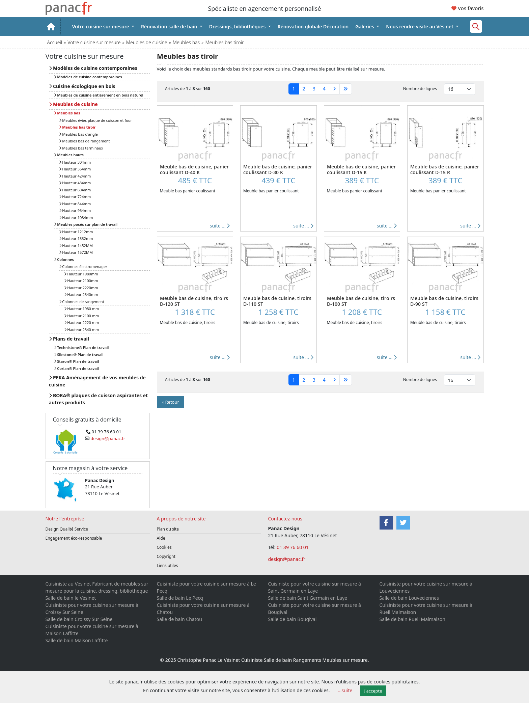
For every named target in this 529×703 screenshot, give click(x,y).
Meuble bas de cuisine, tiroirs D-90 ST (444, 301)
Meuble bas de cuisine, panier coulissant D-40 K (194, 169)
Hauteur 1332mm (76, 238)
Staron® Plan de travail (76, 361)
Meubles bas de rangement (84, 140)
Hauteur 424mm (75, 176)
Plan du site (168, 529)
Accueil (54, 42)
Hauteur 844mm (75, 203)
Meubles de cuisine (146, 42)
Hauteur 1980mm (81, 273)
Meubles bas (186, 42)
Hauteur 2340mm (81, 294)
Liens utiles (167, 565)
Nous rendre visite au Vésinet (420, 26)
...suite (345, 690)
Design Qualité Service (67, 529)
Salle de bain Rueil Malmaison (412, 619)
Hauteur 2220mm (81, 287)
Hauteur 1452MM (76, 245)
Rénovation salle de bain (169, 26)
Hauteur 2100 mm (81, 315)
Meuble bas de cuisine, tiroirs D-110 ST (277, 301)
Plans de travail (69, 338)
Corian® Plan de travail (76, 368)
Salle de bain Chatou (179, 619)
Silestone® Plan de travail (79, 354)
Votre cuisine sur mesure (101, 26)
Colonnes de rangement (81, 301)
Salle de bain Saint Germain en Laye (307, 598)
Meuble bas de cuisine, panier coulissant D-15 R (444, 169)
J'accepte (373, 691)
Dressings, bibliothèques (238, 26)
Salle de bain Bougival (292, 619)
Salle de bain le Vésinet (71, 598)
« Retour (170, 402)
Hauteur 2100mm (81, 280)
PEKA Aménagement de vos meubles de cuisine (97, 381)
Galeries (365, 26)
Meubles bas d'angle (78, 134)
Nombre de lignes (420, 88)
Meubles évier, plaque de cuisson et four (95, 120)
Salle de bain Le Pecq (180, 598)
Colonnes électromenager (83, 266)
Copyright (166, 556)
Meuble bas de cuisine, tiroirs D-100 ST (361, 301)
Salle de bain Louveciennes (409, 598)
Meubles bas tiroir (77, 127)
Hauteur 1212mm (76, 231)
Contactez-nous (285, 518)
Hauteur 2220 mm (81, 322)
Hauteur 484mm (75, 182)
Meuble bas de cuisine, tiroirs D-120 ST (194, 301)
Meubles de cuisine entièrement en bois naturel (98, 95)
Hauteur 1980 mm (81, 308)
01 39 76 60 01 (293, 547)
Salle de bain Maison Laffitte (77, 640)
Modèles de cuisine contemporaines (93, 68)
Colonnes (64, 259)
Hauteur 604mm (75, 189)
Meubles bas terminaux (81, 148)
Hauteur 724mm (75, 196)
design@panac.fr (287, 559)
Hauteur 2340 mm (81, 329)
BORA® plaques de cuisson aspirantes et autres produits (98, 399)
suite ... (220, 225)
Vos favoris (467, 8)
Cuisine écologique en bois (82, 86)
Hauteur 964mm (75, 210)
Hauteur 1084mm (76, 217)
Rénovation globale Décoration (313, 26)
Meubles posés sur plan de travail (86, 224)
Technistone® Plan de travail (81, 347)
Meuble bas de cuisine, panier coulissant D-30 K (277, 169)
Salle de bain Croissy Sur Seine (79, 619)
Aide (161, 538)
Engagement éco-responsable (74, 538)
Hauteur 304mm (75, 162)
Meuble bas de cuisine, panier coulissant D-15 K (361, 169)
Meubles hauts (69, 154)
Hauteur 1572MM (76, 252)
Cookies (164, 547)
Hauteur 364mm (75, 168)
